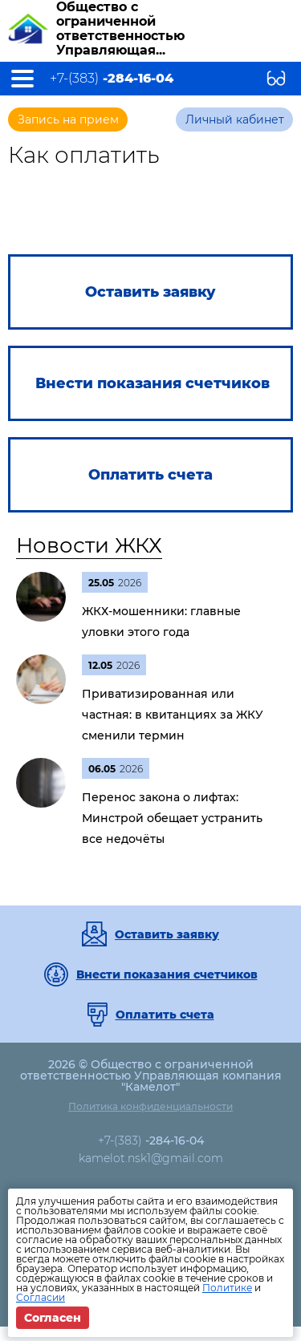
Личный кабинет (234, 119)
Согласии (40, 1297)
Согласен (52, 1318)
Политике (227, 1288)
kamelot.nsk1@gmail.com (151, 1158)
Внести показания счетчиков (167, 974)
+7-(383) (111, 78)
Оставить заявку (167, 934)
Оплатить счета (165, 1014)
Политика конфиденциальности (150, 1106)
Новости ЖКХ (89, 545)
